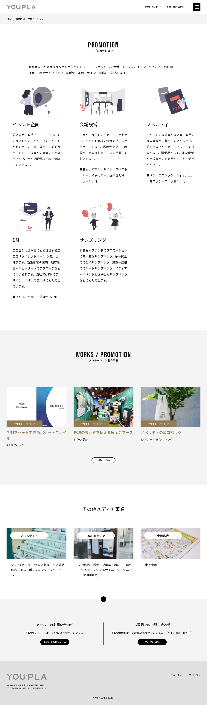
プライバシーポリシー (175, 674)
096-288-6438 (152, 642)
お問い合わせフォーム (55, 642)
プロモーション (35, 18)
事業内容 (20, 18)
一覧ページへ (103, 460)
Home (10, 18)
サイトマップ (194, 674)
